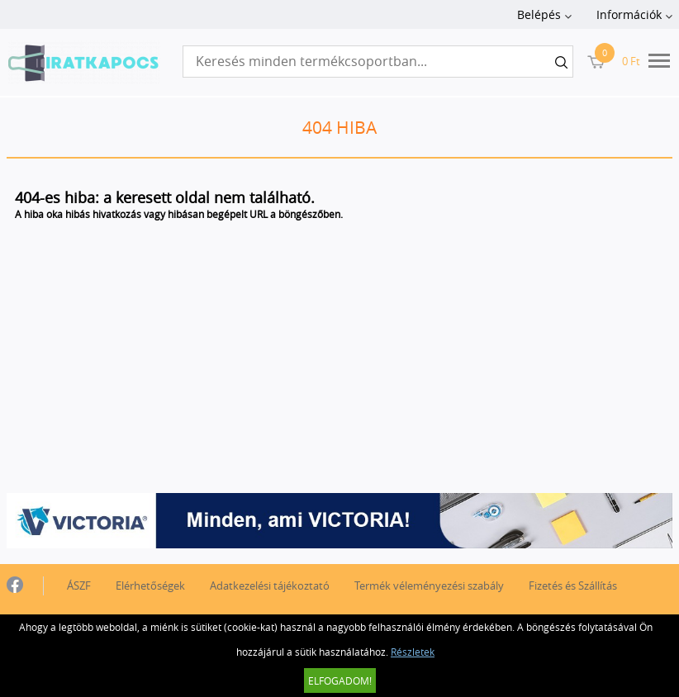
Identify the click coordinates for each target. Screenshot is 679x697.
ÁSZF (79, 585)
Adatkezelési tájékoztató (270, 585)
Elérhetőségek (150, 585)
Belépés (539, 14)
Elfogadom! (340, 680)
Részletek (412, 651)
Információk (629, 14)
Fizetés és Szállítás (573, 585)
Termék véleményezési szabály (429, 585)
